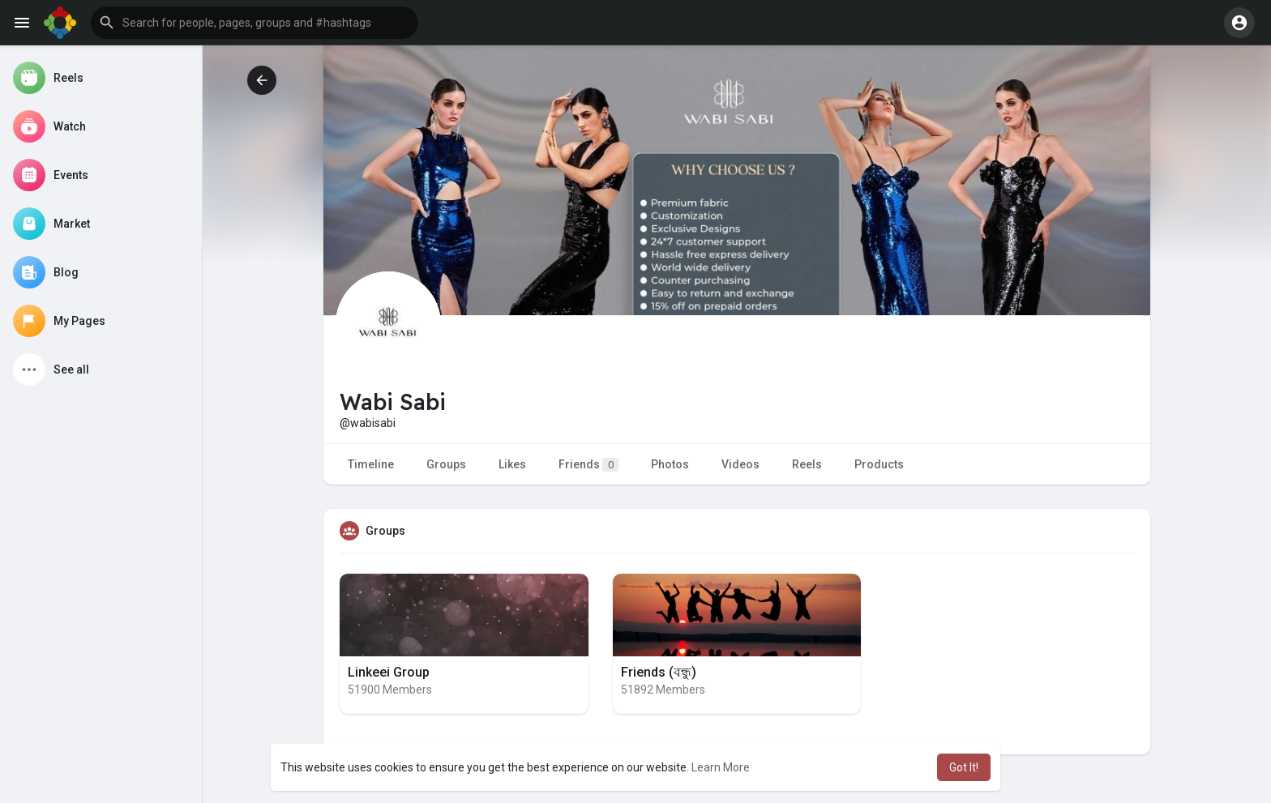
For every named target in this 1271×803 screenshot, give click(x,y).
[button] (254, 22)
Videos (740, 464)
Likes (512, 464)
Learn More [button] (720, 767)
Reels (807, 464)
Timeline (371, 464)
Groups (446, 464)
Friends (588, 465)
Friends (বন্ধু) (658, 672)
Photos (670, 464)
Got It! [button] (963, 767)
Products (879, 464)
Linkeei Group (389, 672)
